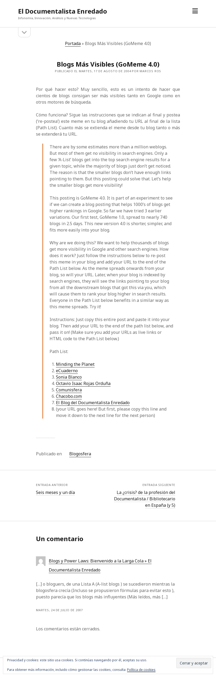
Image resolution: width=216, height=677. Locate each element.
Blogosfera (80, 454)
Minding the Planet (75, 364)
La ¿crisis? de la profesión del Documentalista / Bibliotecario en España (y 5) (144, 498)
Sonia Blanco (69, 377)
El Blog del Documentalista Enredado (93, 403)
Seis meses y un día (55, 492)
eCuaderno (67, 371)
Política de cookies (141, 669)
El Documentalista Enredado (62, 11)
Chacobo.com (69, 396)
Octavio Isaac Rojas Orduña (83, 383)
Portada (73, 43)
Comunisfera (69, 390)
